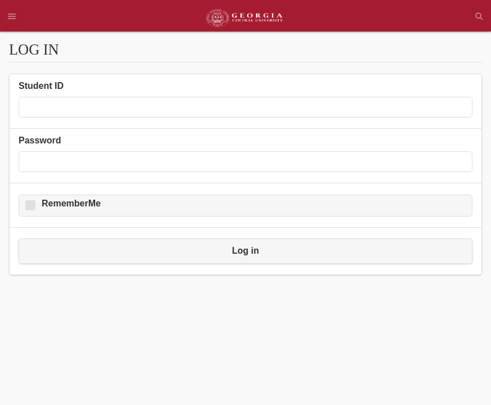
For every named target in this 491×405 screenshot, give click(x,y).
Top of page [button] (45, 354)
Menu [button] (12, 16)
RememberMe (71, 203)
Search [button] (479, 16)
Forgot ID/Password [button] (126, 354)
